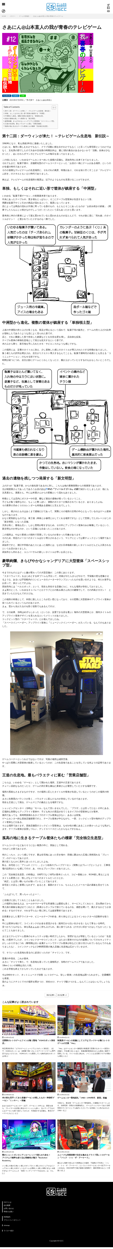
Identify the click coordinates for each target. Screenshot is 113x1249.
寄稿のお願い (9, 1212)
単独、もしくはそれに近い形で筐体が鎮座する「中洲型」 (25, 113)
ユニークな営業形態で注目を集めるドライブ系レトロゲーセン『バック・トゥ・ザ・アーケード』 (83, 1156)
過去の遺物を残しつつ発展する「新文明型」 (20, 118)
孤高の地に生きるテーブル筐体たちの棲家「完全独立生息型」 (27, 126)
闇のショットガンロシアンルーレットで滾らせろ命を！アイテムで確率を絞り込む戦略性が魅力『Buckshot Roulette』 (26, 1158)
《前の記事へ (50, 995)
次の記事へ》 (63, 995)
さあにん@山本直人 (44, 100)
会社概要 (7, 1206)
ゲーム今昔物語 (24, 16)
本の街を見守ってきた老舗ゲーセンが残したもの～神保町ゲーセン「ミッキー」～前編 (28, 1099)
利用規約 (7, 1217)
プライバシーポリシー (12, 1220)
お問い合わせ (9, 1209)
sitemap (7, 1226)
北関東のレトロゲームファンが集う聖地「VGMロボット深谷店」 (28, 1041)
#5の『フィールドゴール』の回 (63, 489)
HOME (4, 16)
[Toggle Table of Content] (52, 108)
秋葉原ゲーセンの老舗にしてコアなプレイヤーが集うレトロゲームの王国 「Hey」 (83, 1041)
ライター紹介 (9, 1231)
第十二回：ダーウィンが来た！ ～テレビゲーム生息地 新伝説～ (28, 111)
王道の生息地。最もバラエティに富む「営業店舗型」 (24, 124)
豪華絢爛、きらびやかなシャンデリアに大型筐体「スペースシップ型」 (30, 121)
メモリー (12, 16)
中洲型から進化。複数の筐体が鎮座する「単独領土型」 (24, 116)
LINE (22, 96)
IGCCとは (7, 1203)
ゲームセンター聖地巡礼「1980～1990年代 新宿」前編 (82, 1098)
